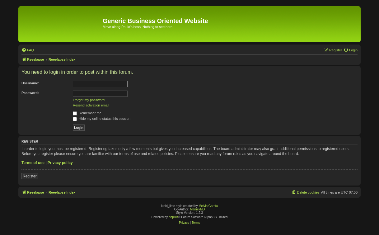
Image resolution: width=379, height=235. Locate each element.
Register (30, 176)
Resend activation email (91, 105)
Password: (30, 93)
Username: (30, 83)
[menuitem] (27, 50)
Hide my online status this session (101, 118)
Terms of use (32, 163)
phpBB (173, 217)
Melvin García (208, 206)
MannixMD (197, 209)
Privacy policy (60, 163)
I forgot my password (89, 100)
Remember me (87, 113)
